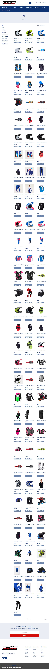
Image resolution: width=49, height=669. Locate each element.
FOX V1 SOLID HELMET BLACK (41, 142)
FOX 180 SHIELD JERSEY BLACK (42, 73)
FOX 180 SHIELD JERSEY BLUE (41, 194)
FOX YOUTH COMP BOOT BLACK (29, 507)
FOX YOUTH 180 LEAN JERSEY (41, 298)
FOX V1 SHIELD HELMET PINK (18, 229)
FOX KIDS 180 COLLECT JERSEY (19, 264)
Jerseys (42, 653)
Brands (44, 7)
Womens (3, 29)
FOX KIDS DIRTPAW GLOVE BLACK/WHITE (41, 125)
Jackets (26, 652)
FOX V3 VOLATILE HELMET (41, 541)
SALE (3, 10)
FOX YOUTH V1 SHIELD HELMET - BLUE (40, 38)
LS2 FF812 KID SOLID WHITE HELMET (18, 385)
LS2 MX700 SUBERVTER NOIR (18, 298)
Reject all (10, 667)
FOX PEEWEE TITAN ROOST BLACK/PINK (41, 437)
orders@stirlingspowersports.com (8, 654)
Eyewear (34, 649)
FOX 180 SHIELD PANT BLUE (41, 90)
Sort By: (38, 25)
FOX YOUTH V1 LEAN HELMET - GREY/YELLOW (19, 316)
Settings (4, 667)
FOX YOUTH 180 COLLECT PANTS (41, 246)
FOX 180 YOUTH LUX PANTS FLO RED (29, 298)
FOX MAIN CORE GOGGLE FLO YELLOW (41, 281)
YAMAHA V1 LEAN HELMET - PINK (18, 368)
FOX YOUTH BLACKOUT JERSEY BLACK (42, 489)
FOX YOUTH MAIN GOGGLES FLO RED (18, 472)
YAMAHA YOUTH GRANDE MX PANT (18, 576)
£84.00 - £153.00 (5, 40)
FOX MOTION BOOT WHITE (41, 472)
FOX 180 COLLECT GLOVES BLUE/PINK (18, 90)
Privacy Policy (14, 665)
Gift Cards (8, 10)
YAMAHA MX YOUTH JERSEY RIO (29, 593)
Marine (15, 7)
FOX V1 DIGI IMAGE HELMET (41, 350)
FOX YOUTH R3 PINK (17, 281)
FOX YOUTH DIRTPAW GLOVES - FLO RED (18, 333)
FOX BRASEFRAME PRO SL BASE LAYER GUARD (41, 420)
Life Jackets (35, 655)
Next (45, 619)
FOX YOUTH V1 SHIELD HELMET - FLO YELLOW (29, 38)
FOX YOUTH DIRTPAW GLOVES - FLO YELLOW (41, 316)
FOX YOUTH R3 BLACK (28, 281)
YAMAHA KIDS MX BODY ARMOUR (18, 507)
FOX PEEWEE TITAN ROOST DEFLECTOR (41, 368)
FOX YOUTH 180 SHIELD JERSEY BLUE (42, 264)
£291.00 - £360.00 (5, 44)
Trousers (27, 656)
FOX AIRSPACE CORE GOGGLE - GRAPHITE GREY (19, 125)
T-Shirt (26, 653)
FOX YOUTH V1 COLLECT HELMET (29, 212)
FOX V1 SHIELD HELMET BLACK (19, 142)
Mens (3, 27)
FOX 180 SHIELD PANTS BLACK (30, 73)
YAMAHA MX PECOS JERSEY (29, 194)
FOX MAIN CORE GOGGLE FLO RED (30, 385)
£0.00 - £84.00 (4, 38)
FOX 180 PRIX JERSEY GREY (41, 385)
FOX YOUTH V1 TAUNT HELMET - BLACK (28, 316)
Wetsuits (34, 656)
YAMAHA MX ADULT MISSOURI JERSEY (42, 593)
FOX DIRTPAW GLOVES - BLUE (30, 559)
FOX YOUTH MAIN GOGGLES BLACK (29, 472)
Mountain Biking (29, 7)
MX (11, 7)
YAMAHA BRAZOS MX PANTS (18, 194)
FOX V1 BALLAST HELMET (18, 559)
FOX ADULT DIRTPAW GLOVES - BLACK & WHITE (18, 350)
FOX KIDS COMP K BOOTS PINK (41, 524)
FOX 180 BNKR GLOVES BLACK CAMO (18, 177)
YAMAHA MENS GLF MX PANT (30, 541)
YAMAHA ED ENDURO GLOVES (41, 576)
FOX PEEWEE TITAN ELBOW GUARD (18, 489)
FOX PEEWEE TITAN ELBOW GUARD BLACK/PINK (29, 437)
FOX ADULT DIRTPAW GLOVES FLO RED (30, 125)
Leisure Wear (5, 7)
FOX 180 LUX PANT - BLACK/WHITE (17, 611)
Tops (26, 655)
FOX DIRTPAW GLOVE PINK (18, 437)
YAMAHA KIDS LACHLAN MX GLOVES (29, 160)
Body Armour (43, 655)
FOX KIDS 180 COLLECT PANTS (19, 246)
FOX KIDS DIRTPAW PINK (18, 541)
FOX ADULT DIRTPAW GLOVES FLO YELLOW (30, 350)
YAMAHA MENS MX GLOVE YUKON (18, 593)
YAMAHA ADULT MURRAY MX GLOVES (18, 160)
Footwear (34, 650)
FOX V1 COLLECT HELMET (41, 229)
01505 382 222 (6, 652)
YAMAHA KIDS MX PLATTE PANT (41, 177)
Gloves (26, 649)
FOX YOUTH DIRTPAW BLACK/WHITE (28, 333)
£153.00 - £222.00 (5, 41)
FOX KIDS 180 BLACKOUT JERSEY (18, 420)
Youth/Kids (4, 30)
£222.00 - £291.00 (5, 43)
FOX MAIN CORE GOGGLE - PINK (29, 368)
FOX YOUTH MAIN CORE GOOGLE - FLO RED (17, 524)
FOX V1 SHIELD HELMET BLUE (30, 229)
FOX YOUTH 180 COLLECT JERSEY (29, 264)
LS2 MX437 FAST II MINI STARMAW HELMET (40, 507)
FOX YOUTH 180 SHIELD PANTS (30, 246)
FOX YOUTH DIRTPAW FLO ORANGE (41, 160)
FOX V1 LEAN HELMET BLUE (29, 489)
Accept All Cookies (18, 667)
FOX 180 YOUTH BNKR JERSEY (41, 212)
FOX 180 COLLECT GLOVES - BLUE (29, 90)
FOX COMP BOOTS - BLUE (18, 73)
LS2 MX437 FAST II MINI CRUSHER (40, 559)
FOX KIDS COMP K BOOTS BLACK (29, 524)
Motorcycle (21, 7)
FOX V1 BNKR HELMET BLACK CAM (30, 142)
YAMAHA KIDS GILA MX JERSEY (30, 177)
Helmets (26, 650)
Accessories (37, 7)
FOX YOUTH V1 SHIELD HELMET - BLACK (17, 38)
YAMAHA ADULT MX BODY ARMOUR (29, 576)
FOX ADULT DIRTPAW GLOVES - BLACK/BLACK (41, 333)
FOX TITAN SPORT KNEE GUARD (29, 420)
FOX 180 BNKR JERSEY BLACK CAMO (18, 212)
